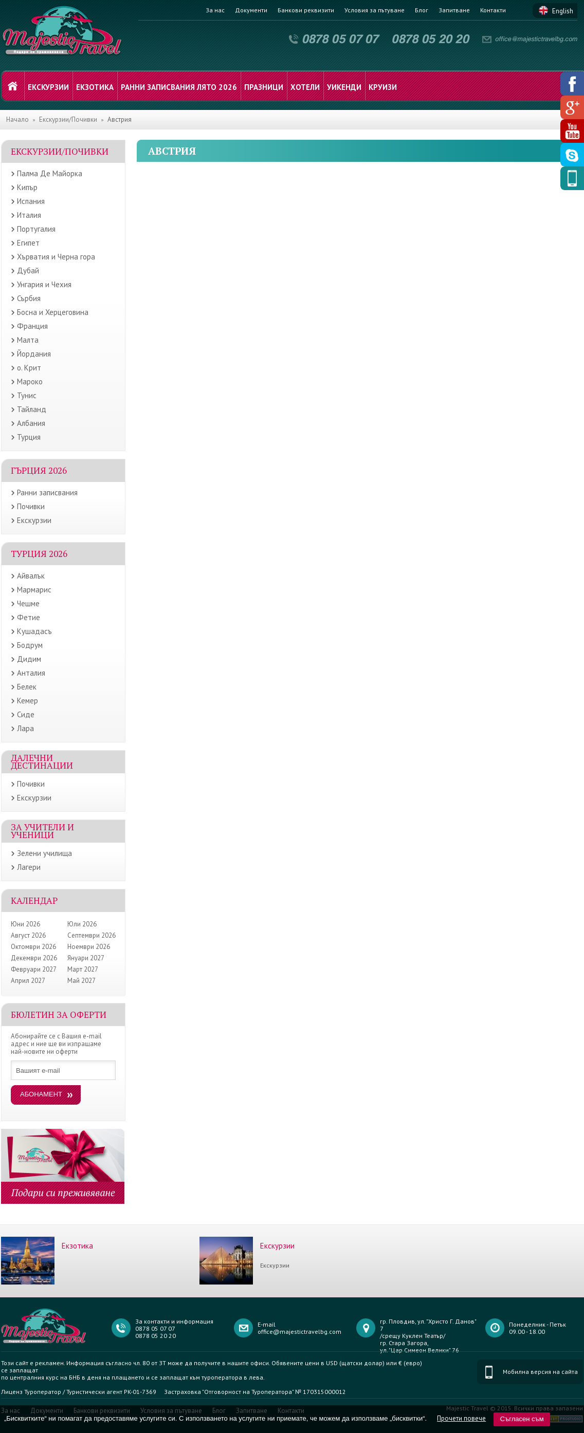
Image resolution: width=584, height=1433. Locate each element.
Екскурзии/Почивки (68, 119)
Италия (29, 215)
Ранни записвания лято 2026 (179, 87)
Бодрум (30, 645)
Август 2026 (28, 935)
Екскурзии (48, 87)
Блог (421, 10)
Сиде (25, 714)
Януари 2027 (85, 958)
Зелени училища (44, 853)
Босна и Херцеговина (52, 312)
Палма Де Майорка (49, 173)
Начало (17, 119)
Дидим (29, 659)
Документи (251, 10)
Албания (31, 423)
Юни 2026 (25, 924)
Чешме (28, 603)
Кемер (27, 700)
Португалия (36, 229)
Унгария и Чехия (44, 284)
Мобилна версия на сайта (540, 1371)
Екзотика (95, 87)
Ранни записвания (47, 492)
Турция (29, 437)
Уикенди (344, 87)
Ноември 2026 (88, 946)
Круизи (383, 87)
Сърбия (29, 298)
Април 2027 (28, 980)
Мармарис (34, 589)
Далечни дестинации (42, 761)
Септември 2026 (91, 935)
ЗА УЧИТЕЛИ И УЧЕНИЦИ (42, 831)
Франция (32, 326)
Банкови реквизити (306, 10)
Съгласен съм (522, 1419)
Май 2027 (81, 980)
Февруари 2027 (34, 969)
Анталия (31, 673)
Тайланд (31, 409)
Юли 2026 (82, 924)
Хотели (305, 87)
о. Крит (29, 368)
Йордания (34, 354)
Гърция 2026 (39, 470)
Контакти (493, 10)
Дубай (28, 270)
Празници (263, 87)
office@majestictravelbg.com (299, 1331)
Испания (31, 201)
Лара (25, 728)
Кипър (27, 187)
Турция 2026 (39, 554)
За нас (215, 10)
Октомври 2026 (33, 946)
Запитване (454, 10)
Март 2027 (82, 969)
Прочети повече (461, 1418)
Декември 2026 (34, 958)
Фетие (28, 617)
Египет (28, 243)
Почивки (31, 506)
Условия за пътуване (374, 10)
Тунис (26, 395)
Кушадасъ (34, 631)
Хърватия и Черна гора (56, 257)
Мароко (30, 381)
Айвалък (31, 576)
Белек (26, 687)
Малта (28, 340)
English (562, 11)
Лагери (29, 867)
